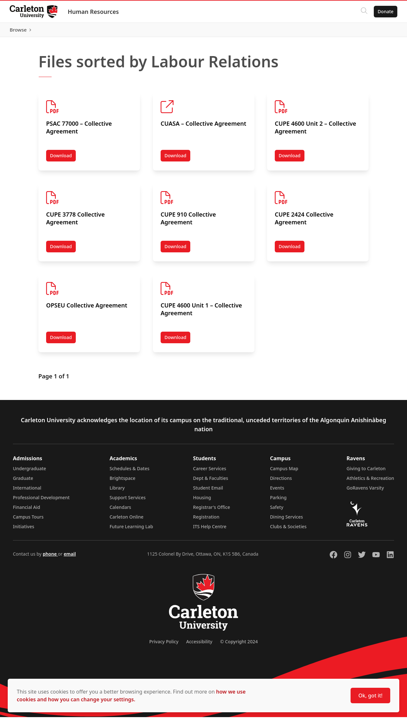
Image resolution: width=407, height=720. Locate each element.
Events (277, 491)
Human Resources (94, 11)
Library (117, 491)
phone (50, 557)
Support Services (128, 500)
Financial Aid (26, 510)
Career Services (209, 471)
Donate (385, 11)
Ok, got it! (370, 695)
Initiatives (23, 529)
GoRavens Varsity (365, 491)
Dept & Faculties (210, 481)
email (70, 557)
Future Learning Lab (131, 529)
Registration (206, 520)
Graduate (23, 481)
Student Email (208, 491)
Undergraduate (29, 471)
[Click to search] (363, 11)
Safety (276, 510)
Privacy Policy (163, 644)
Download (63, 159)
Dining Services (286, 520)
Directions (281, 481)
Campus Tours (28, 520)
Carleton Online (127, 520)
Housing (202, 500)
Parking (278, 500)
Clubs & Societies (288, 529)
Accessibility (199, 644)
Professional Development (41, 500)
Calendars (120, 510)
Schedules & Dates (130, 471)
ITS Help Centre (210, 529)
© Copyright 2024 (239, 644)
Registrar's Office (211, 510)
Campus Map (284, 471)
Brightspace (122, 481)
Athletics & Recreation (370, 481)
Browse (384, 31)
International (27, 491)
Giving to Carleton (366, 471)
